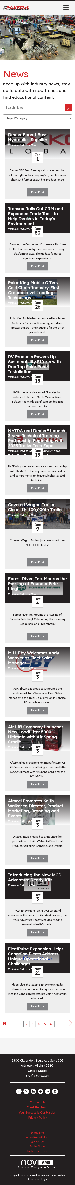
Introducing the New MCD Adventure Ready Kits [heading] (34, 877)
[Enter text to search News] (34, 107)
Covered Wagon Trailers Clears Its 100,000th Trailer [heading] (35, 507)
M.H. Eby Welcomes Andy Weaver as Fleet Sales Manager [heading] (33, 657)
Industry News (28, 145)
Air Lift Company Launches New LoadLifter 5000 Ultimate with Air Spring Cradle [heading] (35, 734)
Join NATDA (37, 1142)
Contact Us (37, 1102)
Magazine (37, 1132)
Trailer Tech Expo (37, 1151)
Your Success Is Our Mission (37, 1112)
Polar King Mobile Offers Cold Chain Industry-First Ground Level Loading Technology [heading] (33, 290)
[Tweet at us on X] (26, 1091)
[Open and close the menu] (50, 7)
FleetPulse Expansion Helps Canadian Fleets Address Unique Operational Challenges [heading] (35, 956)
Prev (4, 1023)
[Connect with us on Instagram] (40, 1091)
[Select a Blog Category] (37, 118)
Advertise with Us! (37, 1137)
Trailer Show (37, 1146)
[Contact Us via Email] (55, 1091)
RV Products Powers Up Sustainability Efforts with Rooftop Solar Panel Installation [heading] (34, 364)
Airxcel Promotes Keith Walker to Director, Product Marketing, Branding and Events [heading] (35, 808)
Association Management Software (37, 1164)
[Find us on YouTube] (47, 1091)
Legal (44, 1179)
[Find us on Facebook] (19, 1091)
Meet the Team (37, 1107)
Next (70, 1024)
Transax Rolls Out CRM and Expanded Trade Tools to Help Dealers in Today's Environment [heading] (35, 216)
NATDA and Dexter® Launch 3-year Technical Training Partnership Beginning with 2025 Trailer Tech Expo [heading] (36, 438)
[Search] (68, 107)
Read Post (37, 192)
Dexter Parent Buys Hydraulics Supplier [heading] (27, 137)
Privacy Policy (37, 1117)
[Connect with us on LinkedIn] (33, 1091)
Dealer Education (30, 451)
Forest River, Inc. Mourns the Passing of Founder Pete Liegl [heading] (37, 583)
